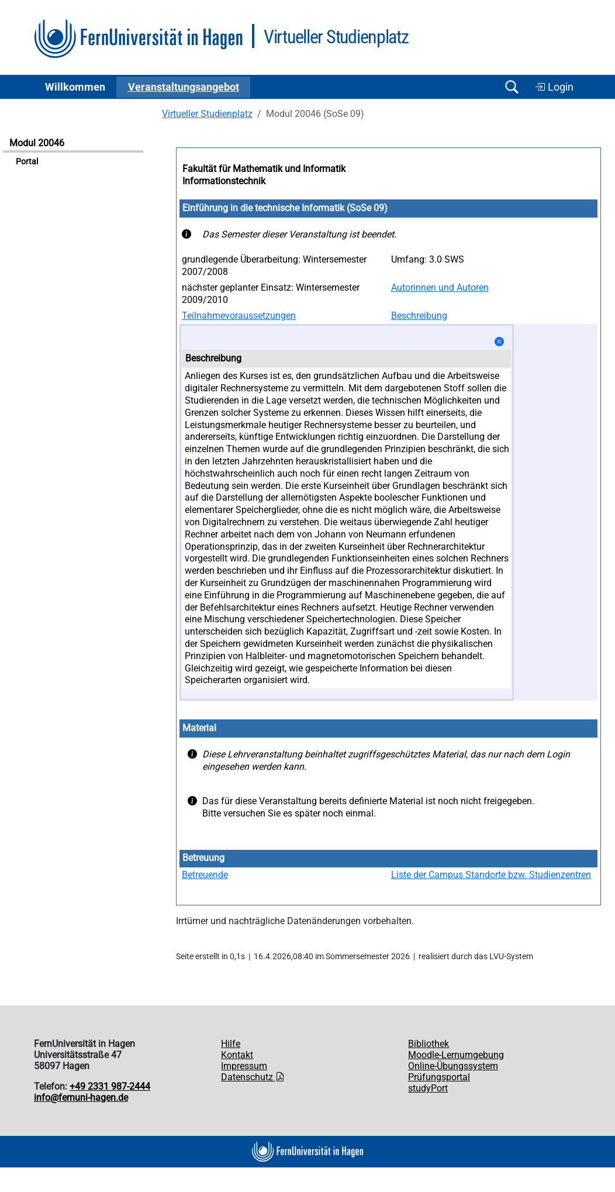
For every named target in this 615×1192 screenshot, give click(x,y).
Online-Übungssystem (453, 1066)
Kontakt (237, 1054)
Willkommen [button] (75, 87)
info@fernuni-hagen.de (81, 1097)
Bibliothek (428, 1043)
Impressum (244, 1066)
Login (554, 87)
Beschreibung (419, 315)
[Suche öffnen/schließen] (511, 87)
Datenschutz (253, 1077)
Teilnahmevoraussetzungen (239, 315)
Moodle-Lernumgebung (456, 1054)
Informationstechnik (223, 181)
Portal (27, 162)
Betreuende (205, 874)
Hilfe (230, 1043)
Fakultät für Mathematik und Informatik (263, 168)
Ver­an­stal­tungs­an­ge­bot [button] (183, 87)
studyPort (428, 1088)
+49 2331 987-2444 (110, 1086)
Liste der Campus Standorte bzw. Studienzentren (491, 874)
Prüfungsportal (439, 1077)
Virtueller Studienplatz (207, 113)
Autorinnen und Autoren (440, 287)
